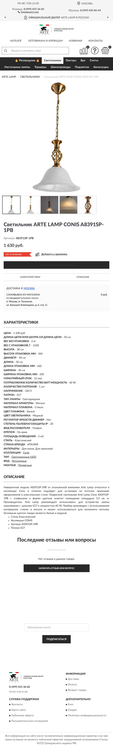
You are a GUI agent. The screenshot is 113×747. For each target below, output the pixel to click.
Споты (94, 60)
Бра (83, 60)
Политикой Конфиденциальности (74, 647)
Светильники (52, 60)
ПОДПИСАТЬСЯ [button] (56, 639)
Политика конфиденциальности (87, 715)
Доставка (73, 679)
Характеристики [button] (30, 277)
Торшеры (40, 67)
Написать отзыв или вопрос (57, 568)
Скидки (72, 710)
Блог (71, 704)
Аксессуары (101, 67)
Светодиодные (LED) (24, 457)
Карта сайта (18, 710)
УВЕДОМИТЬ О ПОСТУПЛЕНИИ (56, 265)
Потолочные (19, 461)
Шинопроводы (61, 67)
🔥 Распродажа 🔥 (27, 60)
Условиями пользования (51, 651)
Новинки (75, 41)
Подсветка (82, 67)
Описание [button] (83, 277)
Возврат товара (77, 690)
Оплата (72, 684)
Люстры (71, 60)
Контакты (95, 41)
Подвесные (25, 465)
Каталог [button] (16, 41)
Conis (26, 453)
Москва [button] (29, 288)
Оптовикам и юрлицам (45, 41)
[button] (28, 12)
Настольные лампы (17, 67)
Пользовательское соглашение (29, 721)
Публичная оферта (22, 715)
